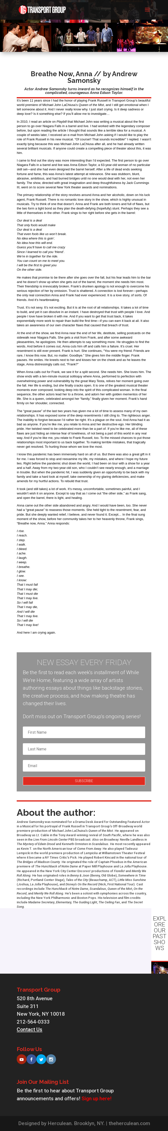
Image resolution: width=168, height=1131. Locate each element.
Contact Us (29, 1029)
